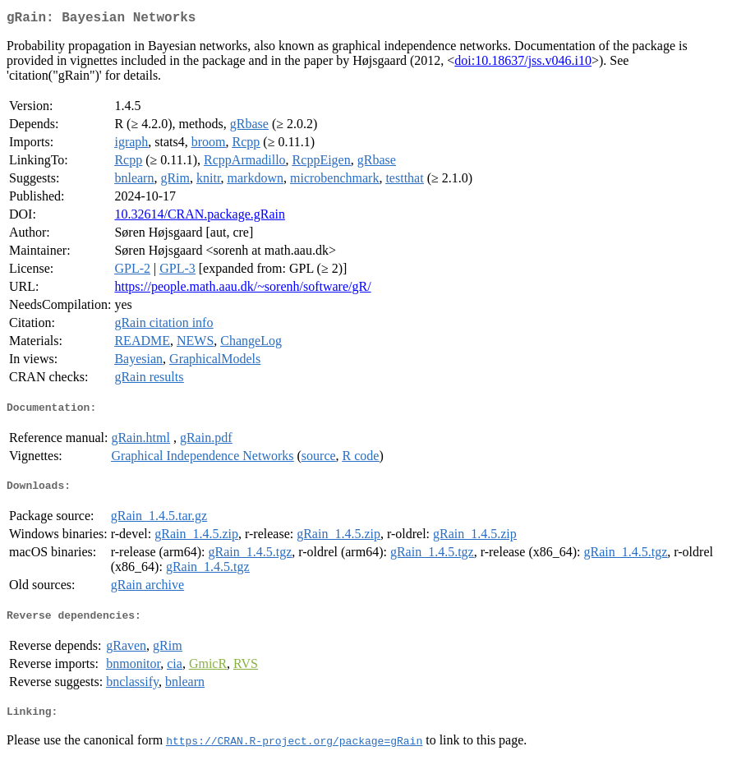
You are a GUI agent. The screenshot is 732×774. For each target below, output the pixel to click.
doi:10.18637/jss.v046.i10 (523, 64)
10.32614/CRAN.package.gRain (199, 217)
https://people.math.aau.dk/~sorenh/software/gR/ (242, 290)
